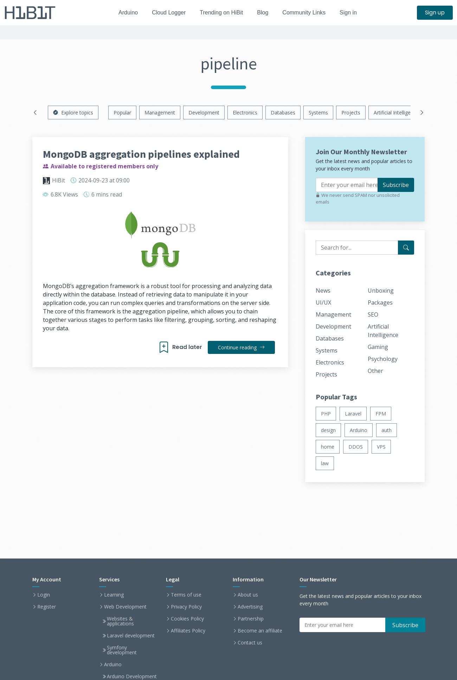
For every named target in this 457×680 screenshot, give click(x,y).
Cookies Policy (187, 618)
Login (43, 594)
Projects (350, 112)
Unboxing (381, 290)
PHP (326, 413)
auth (386, 430)
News (323, 290)
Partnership (251, 618)
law (325, 463)
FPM (380, 413)
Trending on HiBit (221, 12)
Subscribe (396, 185)
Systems (318, 112)
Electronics (245, 112)
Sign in (354, 12)
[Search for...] (406, 248)
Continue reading (241, 347)
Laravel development (131, 635)
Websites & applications (120, 621)
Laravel (353, 413)
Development (203, 112)
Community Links (308, 12)
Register (46, 606)
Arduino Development (132, 676)
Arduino (123, 12)
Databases (283, 112)
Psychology (383, 359)
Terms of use (186, 594)
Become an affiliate (260, 630)
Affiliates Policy (188, 630)
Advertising (250, 606)
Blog (265, 12)
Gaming (378, 347)
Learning (114, 594)
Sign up (435, 12)
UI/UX (323, 302)
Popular (122, 112)
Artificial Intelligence (396, 112)
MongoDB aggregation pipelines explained (141, 154)
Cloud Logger (166, 12)
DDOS (355, 446)
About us (248, 594)
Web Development (125, 606)
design (328, 430)
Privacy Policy (186, 606)
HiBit (58, 180)
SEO (373, 314)
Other (375, 371)
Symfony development (122, 650)
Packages (380, 302)
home (327, 446)
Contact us (250, 642)
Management (159, 112)
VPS (381, 446)
